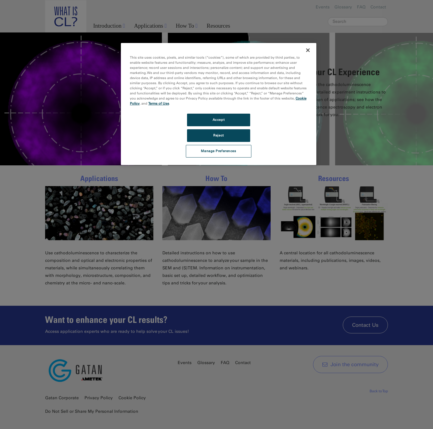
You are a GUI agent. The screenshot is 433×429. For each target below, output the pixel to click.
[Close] (308, 50)
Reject (218, 135)
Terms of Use (158, 103)
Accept (219, 120)
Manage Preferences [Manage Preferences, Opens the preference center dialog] (218, 151)
